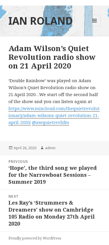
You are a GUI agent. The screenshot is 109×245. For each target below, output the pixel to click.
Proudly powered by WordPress (34, 238)
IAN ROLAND (40, 21)
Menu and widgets (95, 26)
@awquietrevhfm (50, 122)
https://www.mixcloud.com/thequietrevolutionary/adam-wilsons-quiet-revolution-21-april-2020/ (54, 115)
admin (50, 147)
